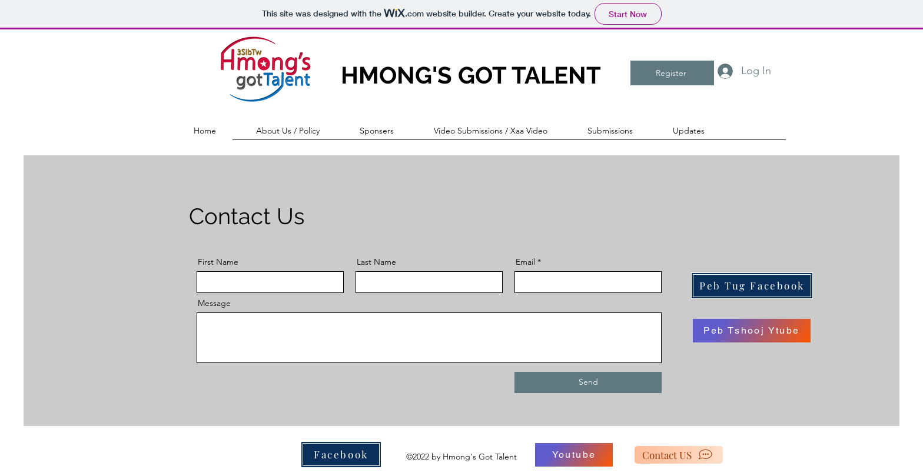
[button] (299, 130)
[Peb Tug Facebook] (752, 285)
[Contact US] (679, 455)
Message (214, 303)
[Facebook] (341, 454)
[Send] (588, 382)
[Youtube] (574, 455)
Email (525, 262)
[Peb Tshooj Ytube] (752, 330)
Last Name (376, 262)
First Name (218, 262)
